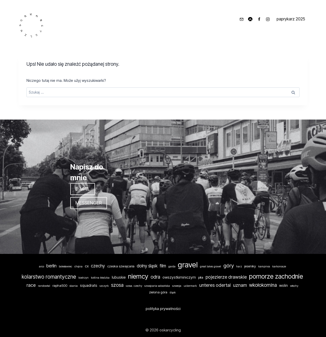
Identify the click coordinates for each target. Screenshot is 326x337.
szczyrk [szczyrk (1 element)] (104, 286)
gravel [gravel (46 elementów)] (188, 264)
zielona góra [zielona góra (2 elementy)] (158, 292)
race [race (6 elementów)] (31, 285)
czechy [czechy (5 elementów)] (98, 265)
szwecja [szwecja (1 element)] (176, 286)
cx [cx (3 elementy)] (87, 266)
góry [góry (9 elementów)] (228, 265)
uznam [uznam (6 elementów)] (240, 285)
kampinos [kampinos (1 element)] (264, 266)
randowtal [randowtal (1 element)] (44, 286)
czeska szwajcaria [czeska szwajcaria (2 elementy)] (120, 266)
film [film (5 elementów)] (163, 265)
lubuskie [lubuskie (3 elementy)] (119, 277)
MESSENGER (88, 202)
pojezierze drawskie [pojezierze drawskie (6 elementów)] (226, 277)
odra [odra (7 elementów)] (155, 277)
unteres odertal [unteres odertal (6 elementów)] (215, 285)
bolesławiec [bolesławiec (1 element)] (65, 266)
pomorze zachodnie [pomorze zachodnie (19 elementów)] (276, 276)
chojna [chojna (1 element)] (78, 266)
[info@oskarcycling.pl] (241, 19)
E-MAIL (82, 188)
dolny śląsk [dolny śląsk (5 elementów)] (147, 265)
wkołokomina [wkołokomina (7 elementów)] (263, 285)
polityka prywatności (163, 308)
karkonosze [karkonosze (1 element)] (279, 266)
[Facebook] (259, 19)
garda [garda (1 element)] (171, 266)
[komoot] (250, 19)
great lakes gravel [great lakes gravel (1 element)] (210, 266)
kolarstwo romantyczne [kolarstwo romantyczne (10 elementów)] (49, 277)
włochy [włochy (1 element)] (294, 286)
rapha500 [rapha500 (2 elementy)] (59, 285)
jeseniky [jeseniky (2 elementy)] (250, 266)
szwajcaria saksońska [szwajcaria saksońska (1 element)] (157, 286)
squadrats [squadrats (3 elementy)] (88, 285)
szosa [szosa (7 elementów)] (117, 285)
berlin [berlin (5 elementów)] (51, 265)
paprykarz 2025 (291, 18)
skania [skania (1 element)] (74, 286)
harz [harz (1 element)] (239, 266)
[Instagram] (268, 19)
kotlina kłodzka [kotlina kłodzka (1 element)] (100, 277)
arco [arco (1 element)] (41, 266)
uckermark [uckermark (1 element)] (190, 286)
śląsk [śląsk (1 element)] (173, 292)
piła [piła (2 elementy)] (200, 277)
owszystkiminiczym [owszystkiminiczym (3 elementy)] (179, 277)
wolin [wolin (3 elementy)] (283, 285)
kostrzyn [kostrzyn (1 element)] (83, 277)
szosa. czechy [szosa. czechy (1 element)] (134, 286)
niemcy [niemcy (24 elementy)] (138, 276)
